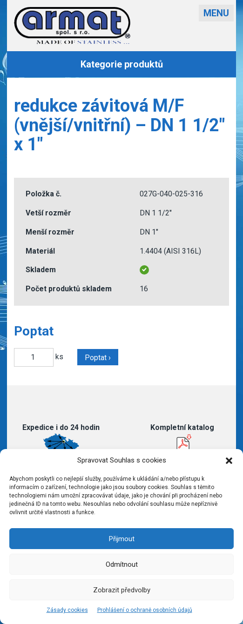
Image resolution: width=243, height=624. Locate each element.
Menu (216, 13)
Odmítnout (122, 564)
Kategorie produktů (122, 64)
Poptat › (98, 357)
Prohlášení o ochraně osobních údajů (144, 610)
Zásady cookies (67, 610)
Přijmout (122, 539)
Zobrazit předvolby (121, 590)
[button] (229, 460)
